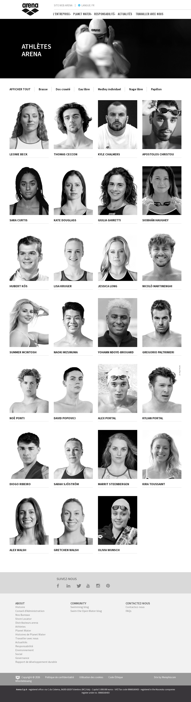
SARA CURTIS (18, 220)
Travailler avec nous (26, 638)
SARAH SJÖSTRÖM (66, 484)
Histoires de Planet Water (30, 634)
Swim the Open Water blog (86, 611)
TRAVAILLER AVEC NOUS (150, 14)
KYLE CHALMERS (109, 154)
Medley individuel (109, 89)
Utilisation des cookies (91, 677)
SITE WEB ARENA (63, 5)
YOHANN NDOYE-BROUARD (116, 352)
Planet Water (23, 630)
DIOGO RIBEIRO (20, 484)
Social (18, 654)
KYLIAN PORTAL (152, 418)
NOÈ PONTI (17, 418)
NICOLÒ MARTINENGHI (157, 286)
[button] (69, 14)
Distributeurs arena (26, 622)
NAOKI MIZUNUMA (66, 352)
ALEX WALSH (18, 550)
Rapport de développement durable (36, 662)
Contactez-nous (135, 607)
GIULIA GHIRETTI (109, 220)
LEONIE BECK (18, 154)
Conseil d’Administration (29, 611)
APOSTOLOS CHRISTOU (158, 154)
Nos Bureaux (22, 614)
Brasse (43, 89)
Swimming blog (79, 607)
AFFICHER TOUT (20, 89)
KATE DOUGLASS (65, 220)
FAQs (128, 611)
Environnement (24, 650)
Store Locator (23, 618)
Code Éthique (115, 677)
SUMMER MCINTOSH (23, 352)
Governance (22, 658)
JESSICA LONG (107, 286)
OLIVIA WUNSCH (109, 550)
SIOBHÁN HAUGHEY (155, 220)
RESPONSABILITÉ (104, 14)
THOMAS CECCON (65, 154)
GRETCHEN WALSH (66, 550)
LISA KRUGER (63, 286)
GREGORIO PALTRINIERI (158, 352)
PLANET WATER (82, 14)
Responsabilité (24, 646)
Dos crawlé (63, 89)
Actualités (125, 14)
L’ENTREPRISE (61, 14)
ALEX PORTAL (107, 418)
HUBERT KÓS (18, 286)
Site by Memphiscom (165, 677)
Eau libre (84, 89)
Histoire (20, 607)
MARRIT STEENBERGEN (113, 484)
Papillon (156, 89)
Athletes (20, 626)
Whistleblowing (23, 681)
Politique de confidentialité (59, 677)
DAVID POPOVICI (65, 418)
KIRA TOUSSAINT (153, 484)
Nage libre (136, 89)
